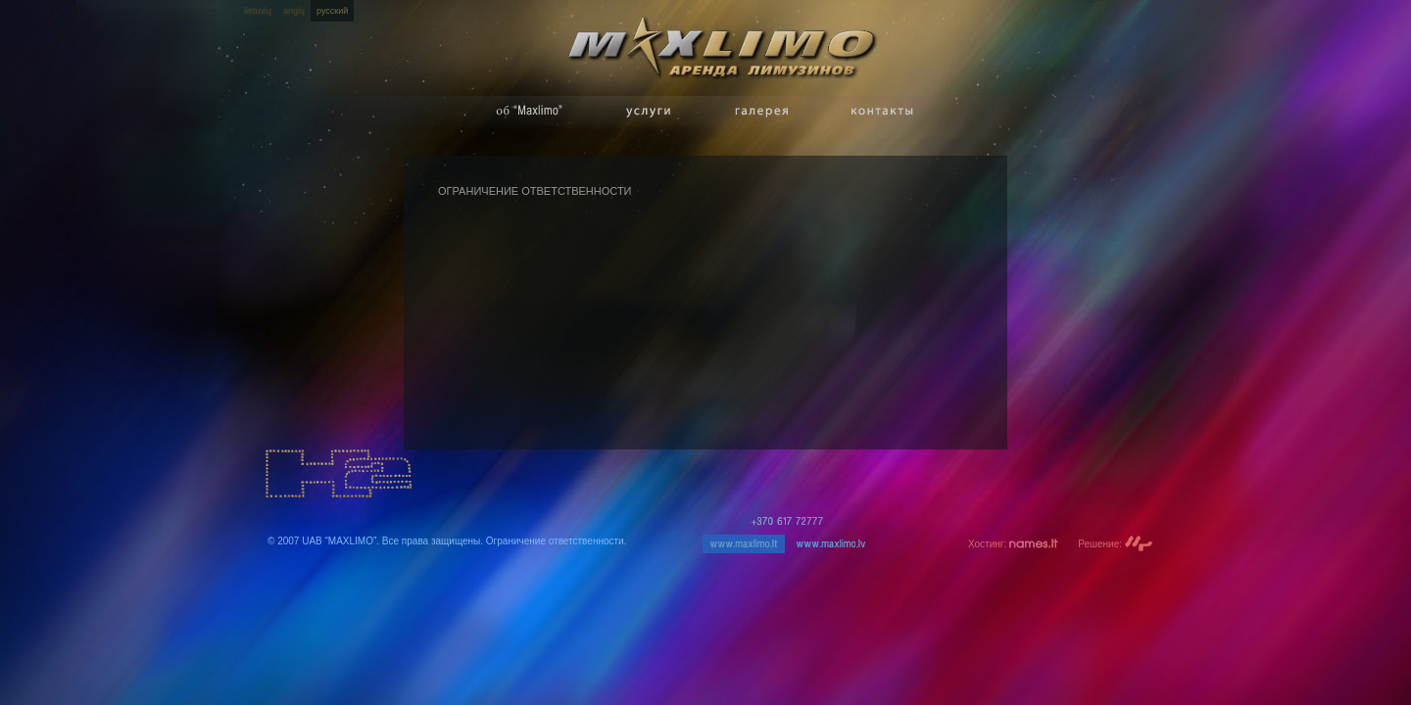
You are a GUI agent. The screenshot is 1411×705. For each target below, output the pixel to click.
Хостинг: (1013, 544)
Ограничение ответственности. (556, 541)
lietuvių (257, 11)
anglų (294, 11)
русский (332, 11)
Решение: (1115, 544)
